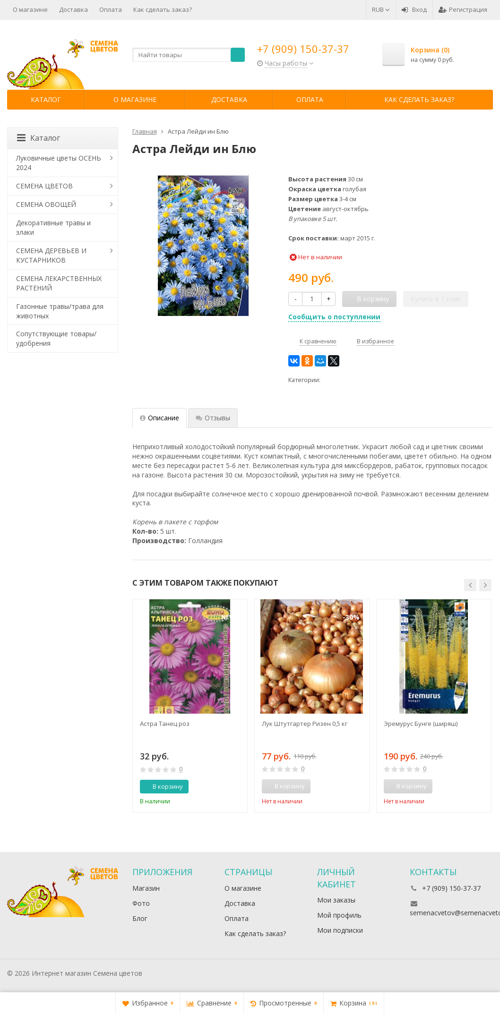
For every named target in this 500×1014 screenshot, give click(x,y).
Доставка (73, 9)
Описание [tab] (159, 417)
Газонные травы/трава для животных (59, 311)
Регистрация (463, 9)
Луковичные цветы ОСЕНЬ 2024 (58, 162)
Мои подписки (340, 930)
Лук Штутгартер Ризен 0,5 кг (304, 723)
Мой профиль (339, 915)
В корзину (162, 786)
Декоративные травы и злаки (53, 227)
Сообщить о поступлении (334, 316)
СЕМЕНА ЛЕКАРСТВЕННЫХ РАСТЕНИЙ (59, 283)
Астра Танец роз (165, 723)
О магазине (30, 9)
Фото (141, 903)
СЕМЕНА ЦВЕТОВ (44, 185)
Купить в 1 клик (436, 298)
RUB (381, 9)
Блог (139, 918)
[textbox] (188, 55)
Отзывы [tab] (213, 417)
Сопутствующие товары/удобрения (56, 338)
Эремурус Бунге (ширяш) (420, 723)
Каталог (46, 99)
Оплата (110, 9)
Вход (414, 9)
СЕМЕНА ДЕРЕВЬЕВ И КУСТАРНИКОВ (51, 255)
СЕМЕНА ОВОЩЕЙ (46, 204)
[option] (190, 706)
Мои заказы (336, 899)
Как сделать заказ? (162, 9)
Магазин (146, 888)
